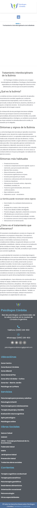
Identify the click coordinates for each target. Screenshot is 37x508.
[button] (18, 17)
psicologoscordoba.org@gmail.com (18, 347)
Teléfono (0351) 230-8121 (18, 330)
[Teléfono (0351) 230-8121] (18, 327)
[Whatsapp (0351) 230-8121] (18, 334)
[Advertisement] (18, 45)
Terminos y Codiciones (22, 506)
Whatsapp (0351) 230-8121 (18, 337)
